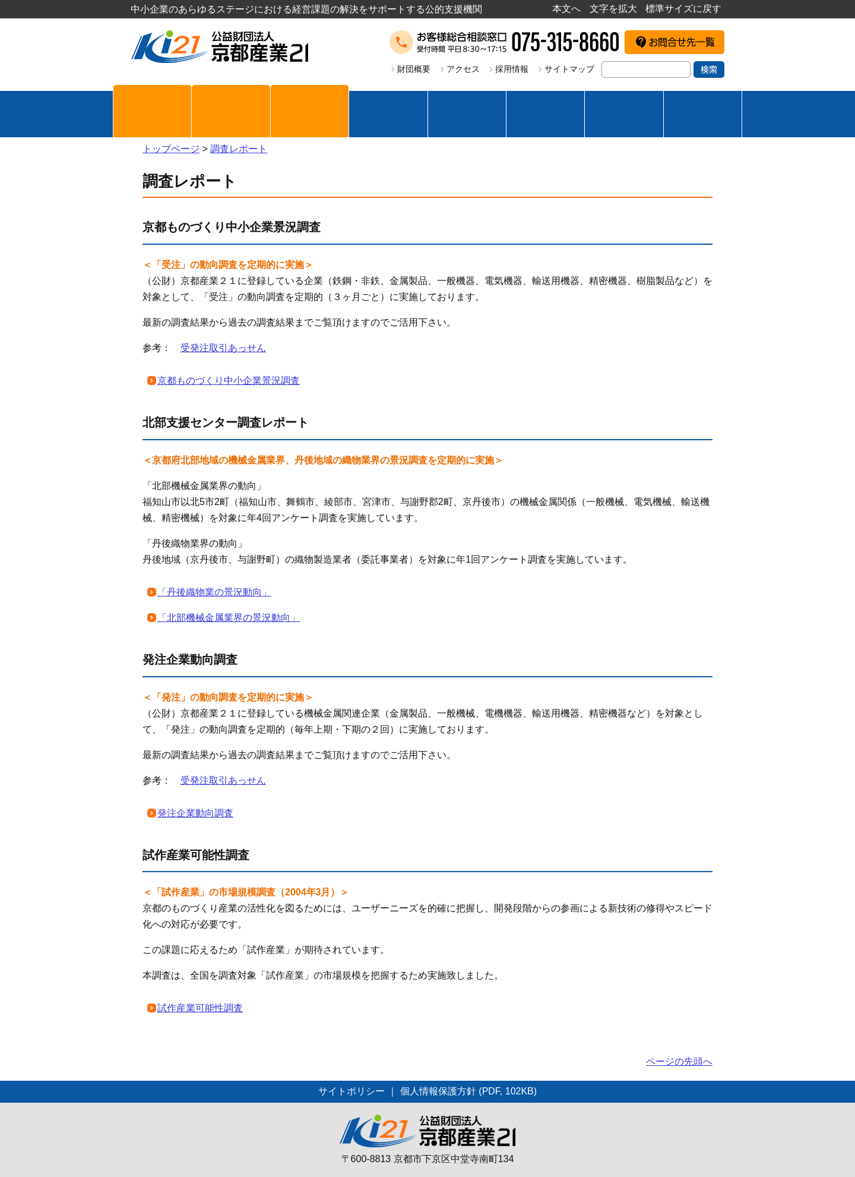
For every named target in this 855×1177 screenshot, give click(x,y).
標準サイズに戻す (683, 9)
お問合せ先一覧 (681, 42)
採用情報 (511, 69)
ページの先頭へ (679, 1061)
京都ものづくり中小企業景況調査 (228, 380)
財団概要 (413, 69)
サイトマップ (569, 69)
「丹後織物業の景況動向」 (214, 592)
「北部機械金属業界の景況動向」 (228, 618)
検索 (709, 69)
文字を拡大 (613, 9)
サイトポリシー (351, 1091)
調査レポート (238, 149)
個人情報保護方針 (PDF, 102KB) (468, 1091)
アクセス (463, 69)
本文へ (566, 9)
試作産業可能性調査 (200, 1008)
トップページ (171, 149)
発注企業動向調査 (195, 813)
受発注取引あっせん (223, 348)
